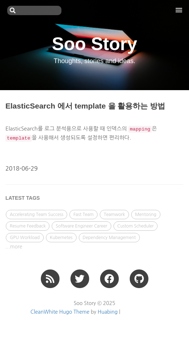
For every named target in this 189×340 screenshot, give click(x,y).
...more (13, 246)
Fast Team (83, 214)
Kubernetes (61, 237)
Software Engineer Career (81, 226)
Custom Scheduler (135, 226)
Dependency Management (109, 237)
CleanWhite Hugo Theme (59, 311)
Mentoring (145, 214)
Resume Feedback (28, 226)
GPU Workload (25, 237)
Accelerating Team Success (36, 214)
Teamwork (114, 214)
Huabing (107, 311)
